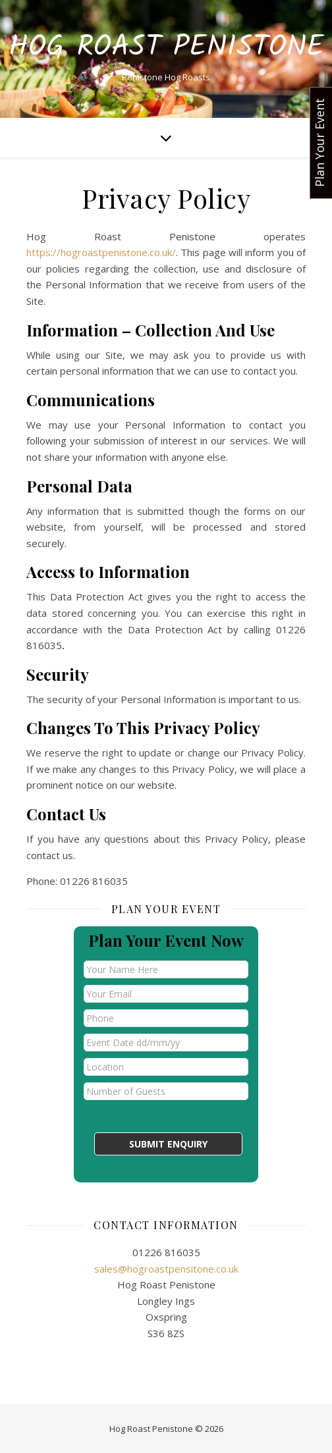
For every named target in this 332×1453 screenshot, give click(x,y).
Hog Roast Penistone (166, 48)
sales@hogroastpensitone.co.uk (166, 1268)
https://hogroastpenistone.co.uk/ (101, 252)
